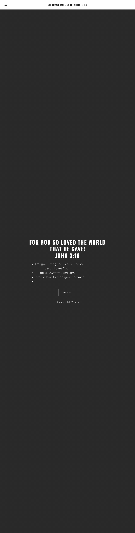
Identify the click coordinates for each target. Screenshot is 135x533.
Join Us (67, 293)
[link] (67, 5)
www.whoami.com (62, 273)
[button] (6, 4)
